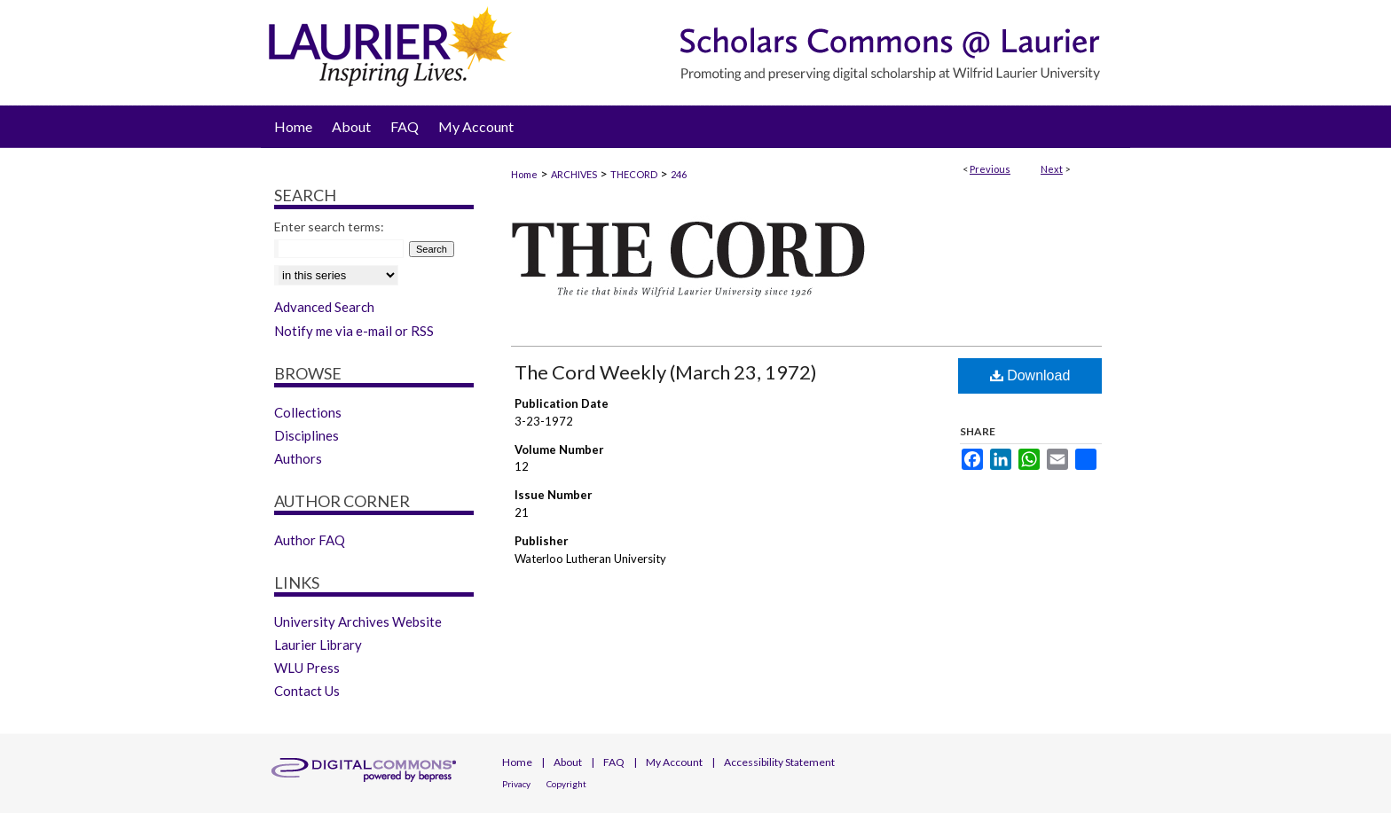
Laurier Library (318, 645)
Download (1030, 375)
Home (524, 174)
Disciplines (306, 435)
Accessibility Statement (779, 762)
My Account (674, 762)
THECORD (633, 174)
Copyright (566, 783)
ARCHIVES (574, 174)
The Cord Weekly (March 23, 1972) (666, 372)
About (568, 762)
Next (1052, 169)
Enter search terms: (329, 226)
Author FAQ (309, 540)
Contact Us (307, 691)
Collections (308, 412)
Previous (990, 169)
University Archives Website (358, 621)
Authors (298, 458)
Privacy (516, 783)
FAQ (614, 762)
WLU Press (307, 668)
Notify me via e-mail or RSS (354, 331)
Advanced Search (324, 307)
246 (679, 174)
